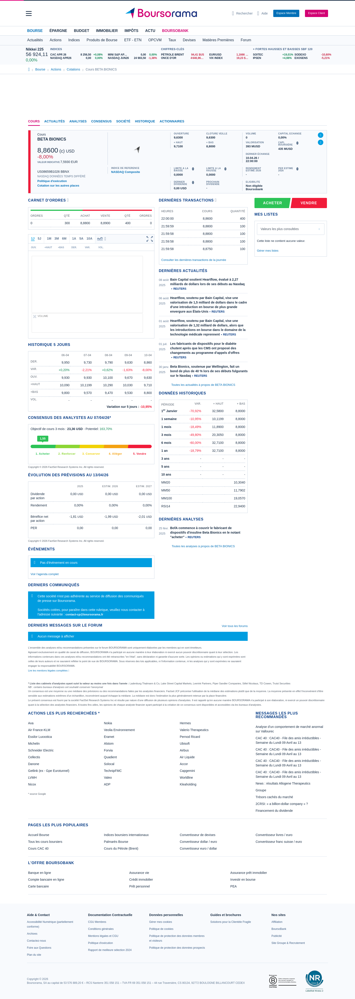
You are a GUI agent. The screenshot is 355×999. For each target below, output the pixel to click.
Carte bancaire (38, 886)
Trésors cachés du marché (274, 797)
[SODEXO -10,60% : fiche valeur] (312, 54)
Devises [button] (189, 40)
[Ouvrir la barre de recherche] (242, 13)
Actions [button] (55, 40)
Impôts (131, 31)
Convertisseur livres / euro (274, 835)
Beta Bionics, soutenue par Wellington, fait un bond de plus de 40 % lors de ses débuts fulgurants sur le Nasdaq (209, 371)
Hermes (185, 723)
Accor (184, 764)
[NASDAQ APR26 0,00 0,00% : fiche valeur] (77, 58)
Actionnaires (172, 121)
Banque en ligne (39, 873)
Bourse (35, 31)
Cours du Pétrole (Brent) (121, 848)
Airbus (184, 750)
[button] (29, 13)
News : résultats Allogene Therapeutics (283, 783)
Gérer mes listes (267, 250)
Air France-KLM (39, 730)
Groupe (261, 790)
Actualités (54, 121)
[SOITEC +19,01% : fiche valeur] (272, 54)
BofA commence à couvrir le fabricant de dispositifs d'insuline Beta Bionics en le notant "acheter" (205, 532)
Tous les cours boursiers (45, 841)
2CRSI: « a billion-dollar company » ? (282, 804)
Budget (81, 31)
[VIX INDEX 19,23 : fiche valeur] (230, 58)
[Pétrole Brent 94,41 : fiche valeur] (183, 54)
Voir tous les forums (235, 626)
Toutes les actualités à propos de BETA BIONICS (203, 384)
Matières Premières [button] (218, 40)
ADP (107, 784)
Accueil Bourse (38, 835)
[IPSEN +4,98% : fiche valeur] (272, 58)
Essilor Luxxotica (40, 737)
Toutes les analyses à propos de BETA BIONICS (203, 546)
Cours (34, 121)
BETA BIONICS (51, 139)
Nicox (32, 784)
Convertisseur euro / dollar (198, 848)
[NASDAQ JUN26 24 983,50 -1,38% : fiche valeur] (133, 58)
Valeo (108, 777)
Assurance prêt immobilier (248, 873)
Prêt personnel (139, 886)
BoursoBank (175, 31)
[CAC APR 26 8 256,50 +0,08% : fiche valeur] (77, 54)
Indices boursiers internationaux (126, 835)
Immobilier (107, 31)
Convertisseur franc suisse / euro (279, 841)
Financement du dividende (274, 810)
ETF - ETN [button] (133, 40)
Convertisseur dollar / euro (198, 841)
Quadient (110, 757)
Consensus (101, 121)
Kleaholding (188, 784)
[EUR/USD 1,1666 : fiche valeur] (230, 54)
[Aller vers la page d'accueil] (175, 13)
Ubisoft (185, 743)
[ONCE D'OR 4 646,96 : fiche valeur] (183, 58)
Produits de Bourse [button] (102, 40)
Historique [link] (145, 121)
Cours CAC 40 (38, 848)
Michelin (34, 743)
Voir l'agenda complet (45, 574)
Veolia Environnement (119, 730)
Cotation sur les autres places (58, 185)
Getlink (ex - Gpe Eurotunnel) (48, 771)
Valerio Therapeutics (194, 730)
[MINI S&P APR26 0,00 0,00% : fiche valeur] (133, 54)
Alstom (109, 743)
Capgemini (187, 771)
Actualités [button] (35, 40)
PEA (233, 886)
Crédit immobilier (141, 879)
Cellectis (34, 757)
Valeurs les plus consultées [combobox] (280, 229)
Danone (33, 764)
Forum (246, 40)
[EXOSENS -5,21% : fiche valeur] (312, 58)
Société (123, 121)
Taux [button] (172, 40)
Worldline (186, 777)
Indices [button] (74, 40)
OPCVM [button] (155, 40)
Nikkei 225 (34, 49)
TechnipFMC (113, 771)
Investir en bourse (242, 879)
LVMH (32, 777)
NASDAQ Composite (125, 172)
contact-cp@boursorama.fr (84, 614)
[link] (32, 933)
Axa (31, 723)
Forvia (108, 750)
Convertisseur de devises (197, 835)
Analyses (78, 121)
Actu (150, 31)
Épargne (58, 31)
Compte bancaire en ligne (46, 879)
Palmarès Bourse (116, 841)
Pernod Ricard (190, 737)
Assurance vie (139, 873)
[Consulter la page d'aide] (262, 13)
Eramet (109, 737)
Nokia (108, 723)
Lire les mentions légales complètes (48, 670)
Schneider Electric (41, 750)
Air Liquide (187, 757)
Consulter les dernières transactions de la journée (193, 260)
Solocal (109, 764)
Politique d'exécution (52, 181)
